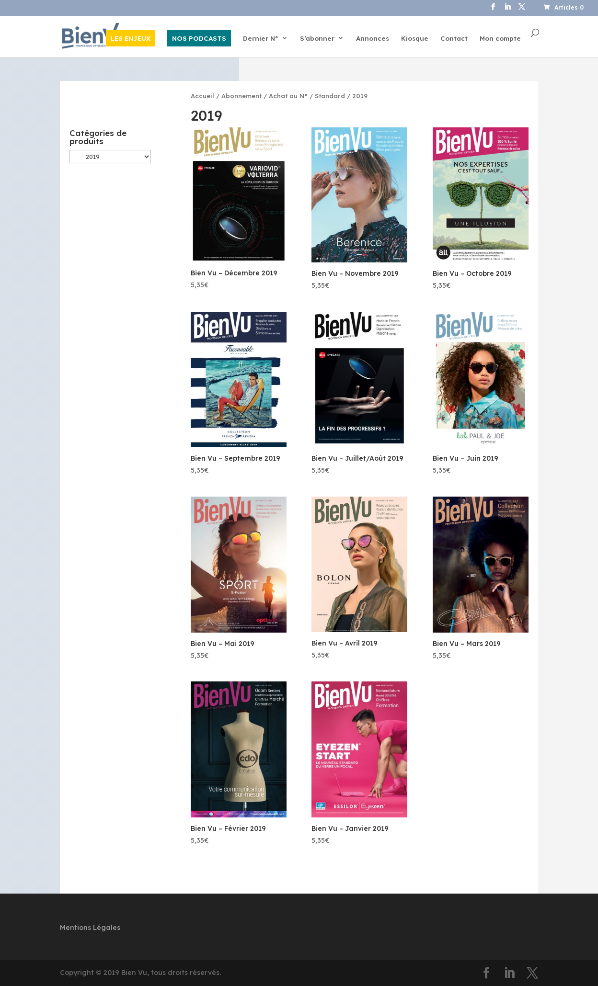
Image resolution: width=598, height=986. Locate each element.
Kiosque (414, 38)
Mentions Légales (90, 927)
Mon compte (500, 38)
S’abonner (317, 38)
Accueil (202, 96)
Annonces (372, 38)
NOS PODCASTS (199, 38)
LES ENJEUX (130, 38)
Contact (454, 38)
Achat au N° (288, 96)
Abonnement (241, 96)
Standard (330, 96)
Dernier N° (260, 38)
